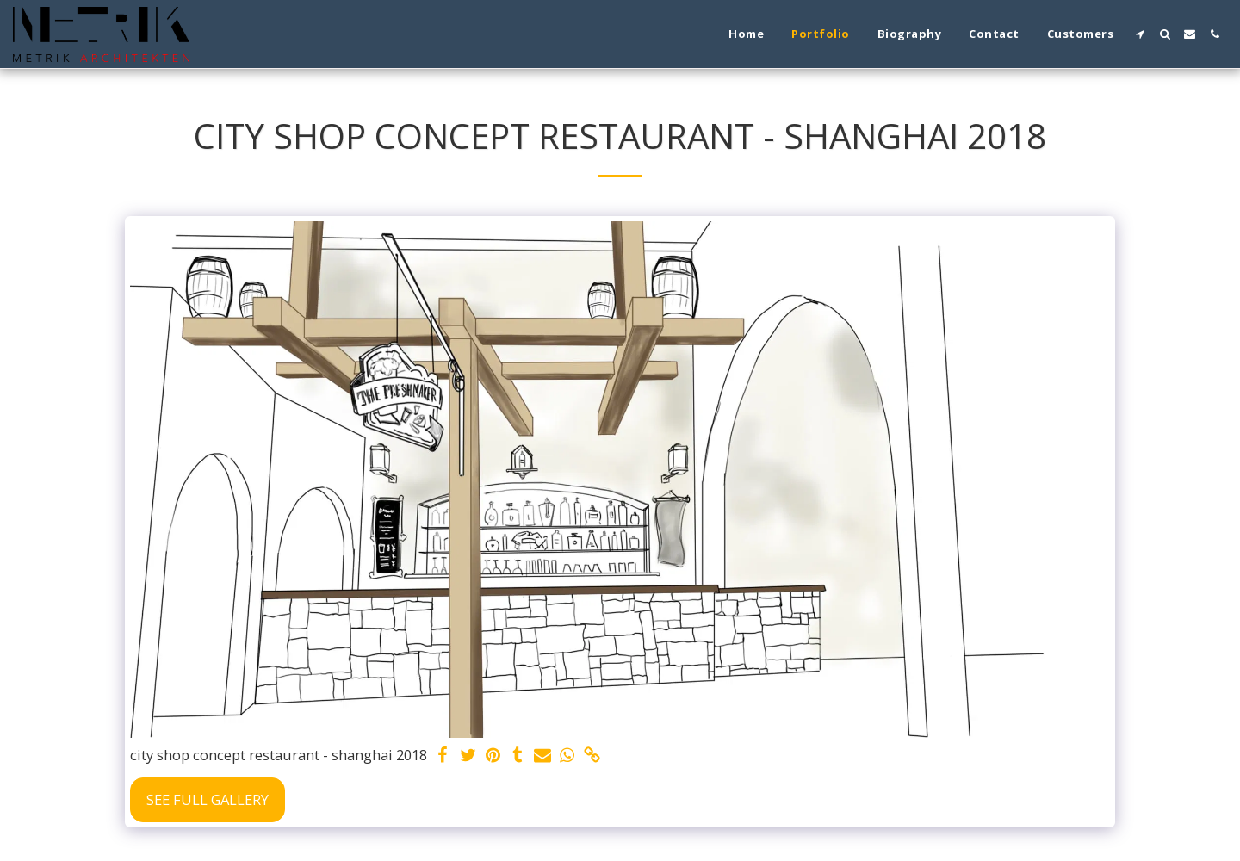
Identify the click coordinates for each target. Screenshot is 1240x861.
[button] (1139, 34)
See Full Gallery (207, 799)
